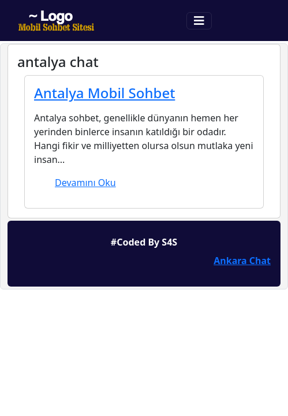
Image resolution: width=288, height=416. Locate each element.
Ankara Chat (242, 260)
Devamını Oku (85, 182)
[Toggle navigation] (199, 20)
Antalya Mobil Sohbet (104, 92)
